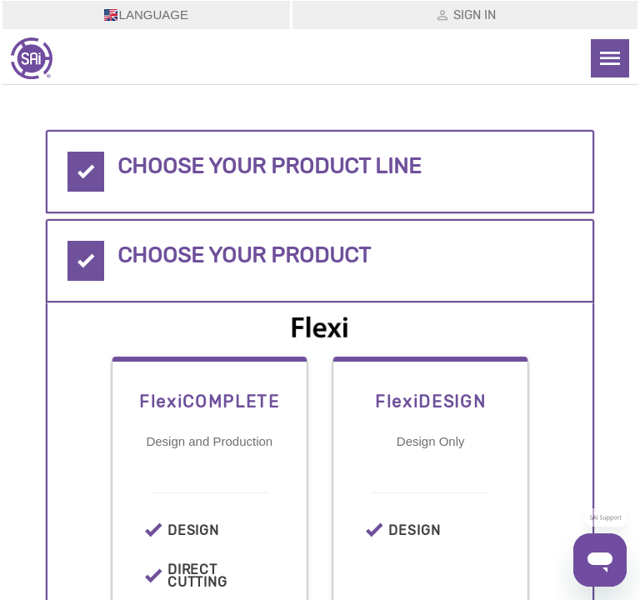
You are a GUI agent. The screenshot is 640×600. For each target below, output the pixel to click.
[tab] (319, 171)
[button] (320, 172)
